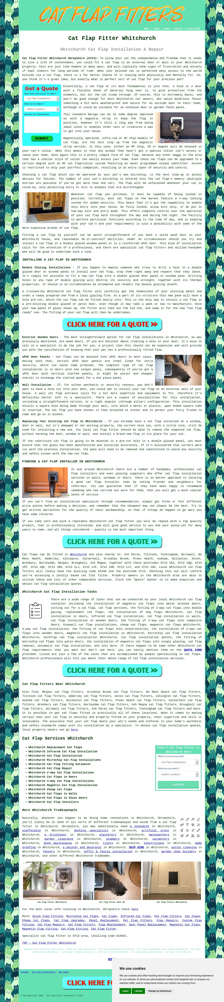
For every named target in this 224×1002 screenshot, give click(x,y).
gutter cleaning (184, 847)
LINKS (156, 29)
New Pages (64, 972)
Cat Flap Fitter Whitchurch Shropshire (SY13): (60, 58)
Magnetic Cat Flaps (185, 924)
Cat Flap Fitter (103, 928)
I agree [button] (125, 991)
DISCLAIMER (193, 29)
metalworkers (159, 834)
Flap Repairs (167, 920)
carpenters (160, 839)
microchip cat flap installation (175, 633)
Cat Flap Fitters (81, 924)
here (74, 729)
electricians (154, 843)
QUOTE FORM (193, 650)
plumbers (112, 839)
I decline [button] (138, 991)
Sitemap (24, 972)
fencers (49, 851)
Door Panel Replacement (147, 924)
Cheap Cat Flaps (36, 920)
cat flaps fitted (76, 712)
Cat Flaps (109, 916)
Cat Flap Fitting (74, 928)
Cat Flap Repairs (51, 924)
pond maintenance (58, 843)
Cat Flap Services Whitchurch (57, 738)
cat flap (96, 86)
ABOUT (167, 29)
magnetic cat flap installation (93, 633)
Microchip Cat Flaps (82, 916)
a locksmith (139, 826)
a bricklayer (55, 834)
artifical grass (155, 830)
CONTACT (178, 29)
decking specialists (91, 830)
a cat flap (51, 75)
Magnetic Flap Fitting (40, 928)
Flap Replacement (112, 924)
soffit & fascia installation (108, 851)
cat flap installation (51, 583)
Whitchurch (78, 554)
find (34, 691)
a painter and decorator (82, 847)
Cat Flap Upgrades (69, 920)
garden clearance (58, 839)
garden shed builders (178, 851)
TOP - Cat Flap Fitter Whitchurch (49, 942)
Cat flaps (30, 554)
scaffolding (31, 830)
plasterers (107, 834)
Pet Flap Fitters (167, 916)
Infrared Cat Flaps (136, 916)
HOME (146, 29)
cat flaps (158, 159)
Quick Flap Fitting (47, 916)
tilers (108, 843)
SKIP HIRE (136, 847)
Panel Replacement (104, 920)
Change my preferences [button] (159, 991)
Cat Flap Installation (43, 972)
